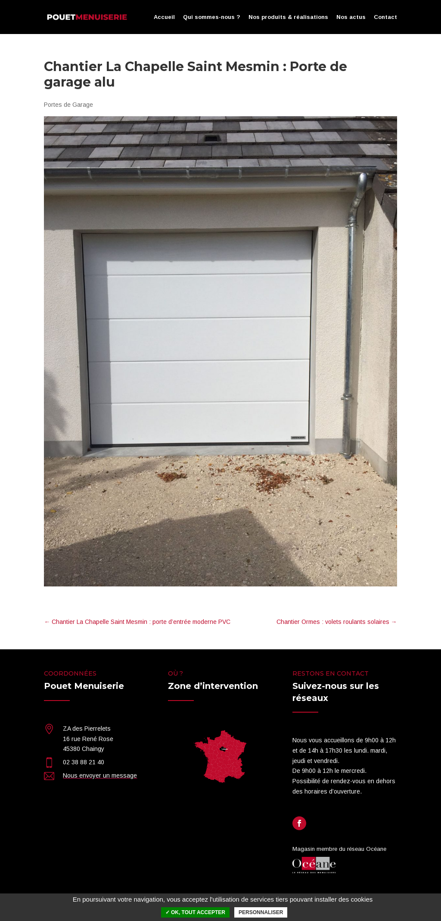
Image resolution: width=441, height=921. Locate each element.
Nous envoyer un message (100, 775)
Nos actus (351, 17)
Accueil (164, 17)
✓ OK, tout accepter (195, 912)
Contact (385, 17)
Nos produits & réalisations (288, 17)
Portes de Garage (68, 104)
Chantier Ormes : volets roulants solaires (336, 621)
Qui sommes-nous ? (211, 17)
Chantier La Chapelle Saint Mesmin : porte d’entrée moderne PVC (137, 621)
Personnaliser (261, 912)
